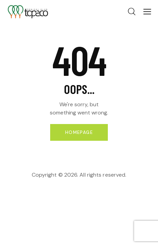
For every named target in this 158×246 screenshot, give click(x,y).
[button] (147, 12)
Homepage (79, 132)
